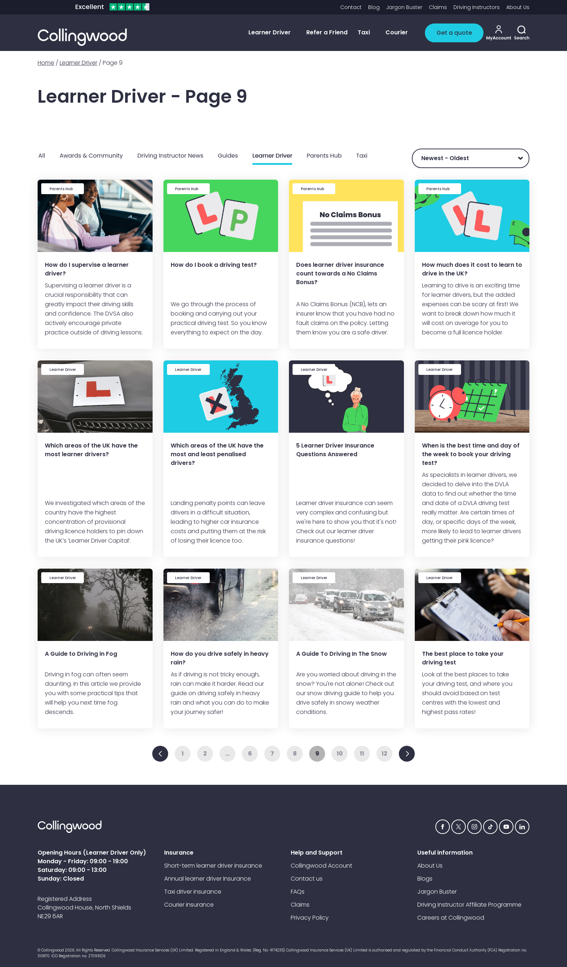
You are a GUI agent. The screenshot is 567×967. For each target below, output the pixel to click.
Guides (228, 155)
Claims (438, 7)
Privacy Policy (310, 917)
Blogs (424, 878)
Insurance (178, 852)
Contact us (307, 878)
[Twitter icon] (458, 827)
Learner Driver (78, 63)
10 (340, 753)
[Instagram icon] (474, 827)
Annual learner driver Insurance (207, 878)
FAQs (297, 891)
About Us (517, 7)
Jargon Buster (404, 7)
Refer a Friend (327, 32)
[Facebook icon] (442, 827)
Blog (374, 7)
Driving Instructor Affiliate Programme (469, 904)
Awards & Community (91, 155)
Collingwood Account (321, 865)
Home (46, 63)
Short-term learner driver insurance (213, 865)
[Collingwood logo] (82, 37)
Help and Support (316, 852)
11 (362, 753)
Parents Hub (324, 155)
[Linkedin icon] (522, 827)
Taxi (361, 155)
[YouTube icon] (506, 827)
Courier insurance (189, 904)
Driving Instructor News (170, 155)
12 (384, 753)
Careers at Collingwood (450, 917)
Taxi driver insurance (192, 891)
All (41, 155)
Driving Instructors (476, 7)
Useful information (445, 852)
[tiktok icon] (490, 827)
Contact (351, 7)
